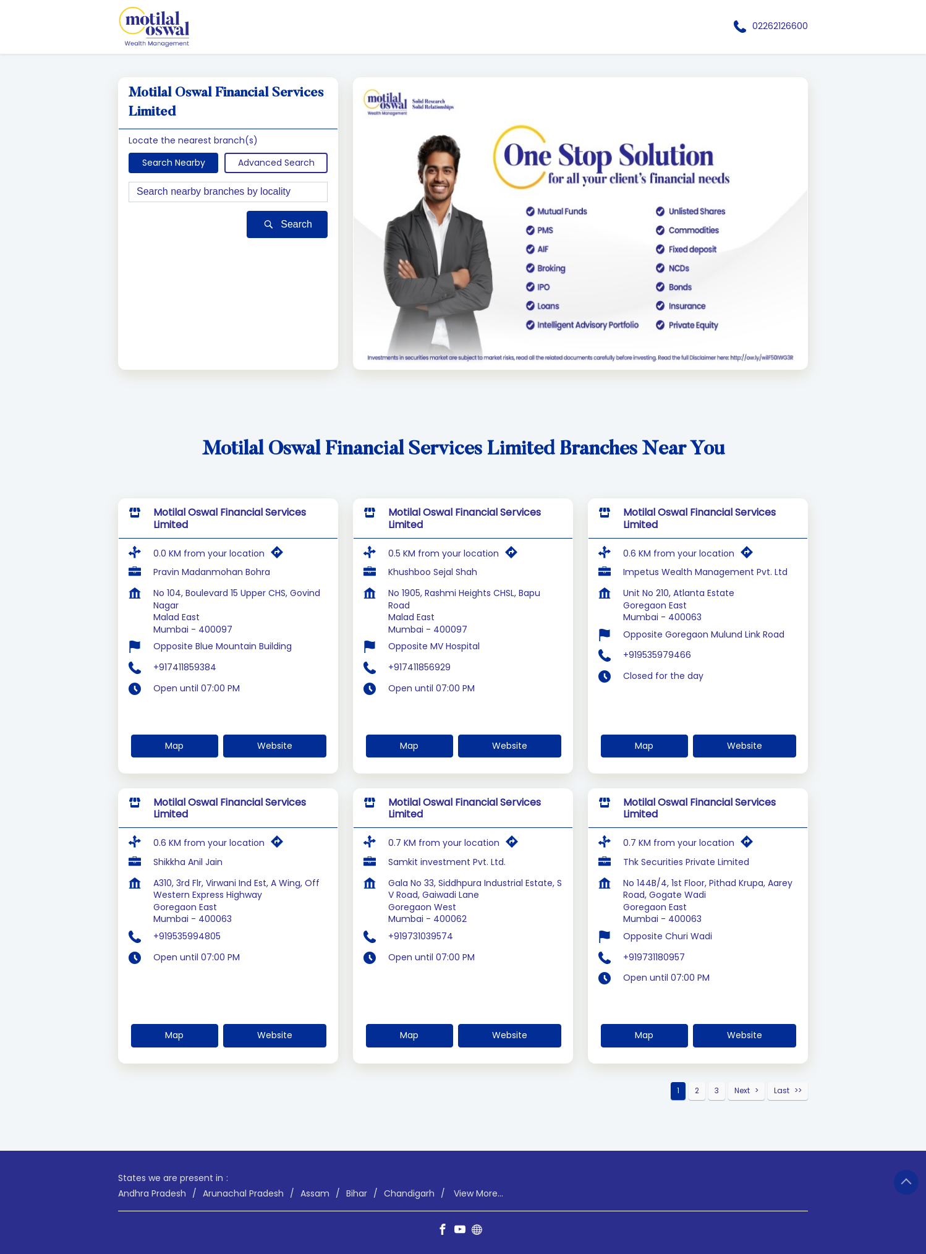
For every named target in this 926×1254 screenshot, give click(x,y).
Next (742, 1090)
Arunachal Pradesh (243, 1193)
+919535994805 (187, 936)
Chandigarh (409, 1193)
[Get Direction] (280, 555)
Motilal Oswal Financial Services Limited (229, 519)
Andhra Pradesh (152, 1193)
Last (781, 1090)
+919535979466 (657, 655)
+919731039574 (420, 936)
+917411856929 (419, 667)
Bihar (356, 1193)
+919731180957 (654, 957)
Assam (314, 1193)
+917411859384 (184, 667)
